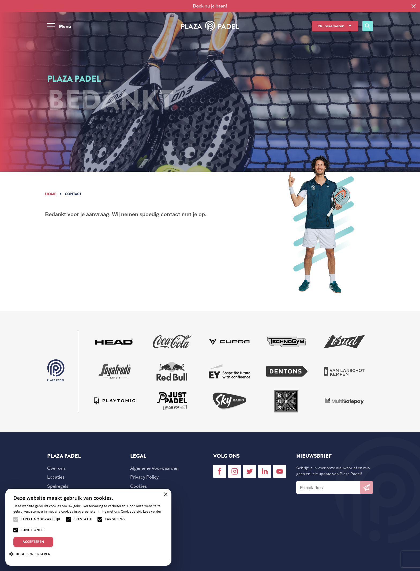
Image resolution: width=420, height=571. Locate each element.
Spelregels (57, 486)
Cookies (138, 486)
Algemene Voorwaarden (154, 468)
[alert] (88, 527)
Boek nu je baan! (210, 6)
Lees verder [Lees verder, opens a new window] (152, 511)
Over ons (56, 468)
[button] (32, 554)
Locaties (56, 477)
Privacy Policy (144, 477)
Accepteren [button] (33, 541)
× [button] (165, 495)
